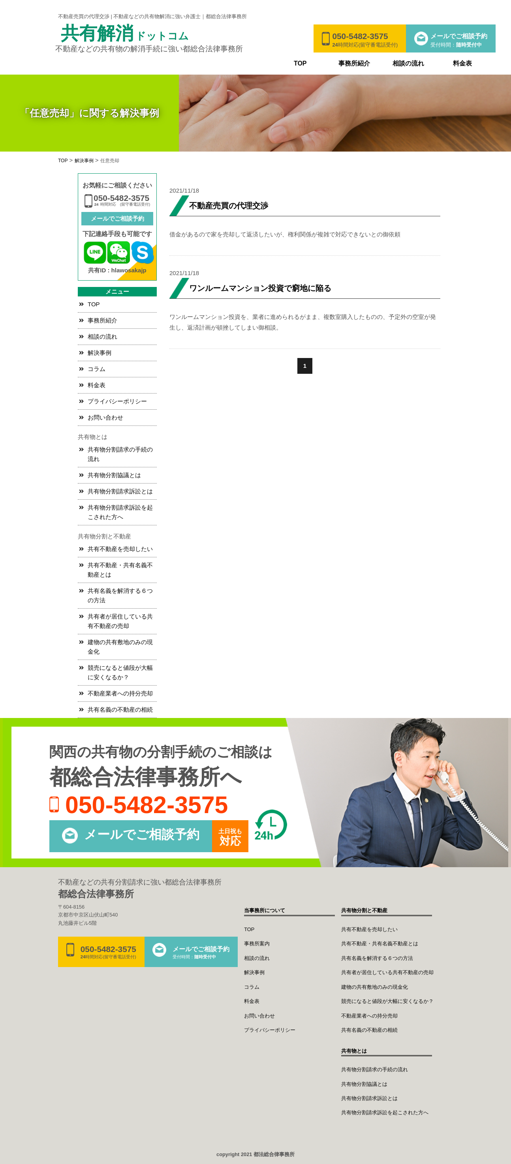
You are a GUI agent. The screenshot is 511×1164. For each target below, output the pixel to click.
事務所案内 (257, 944)
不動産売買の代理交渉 (228, 205)
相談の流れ (408, 63)
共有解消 (125, 33)
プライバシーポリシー (117, 401)
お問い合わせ (105, 417)
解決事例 (99, 352)
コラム (96, 369)
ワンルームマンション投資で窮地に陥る (260, 288)
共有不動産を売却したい (120, 548)
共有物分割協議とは (114, 475)
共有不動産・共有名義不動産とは (120, 570)
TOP (300, 63)
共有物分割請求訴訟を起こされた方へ (120, 512)
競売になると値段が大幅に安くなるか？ (120, 672)
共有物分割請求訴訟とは (120, 491)
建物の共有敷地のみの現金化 (120, 647)
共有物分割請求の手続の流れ (120, 454)
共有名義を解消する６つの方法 (120, 595)
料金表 (462, 63)
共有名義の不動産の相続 (120, 709)
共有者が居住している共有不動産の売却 (120, 621)
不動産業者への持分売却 (120, 693)
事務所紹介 (354, 63)
